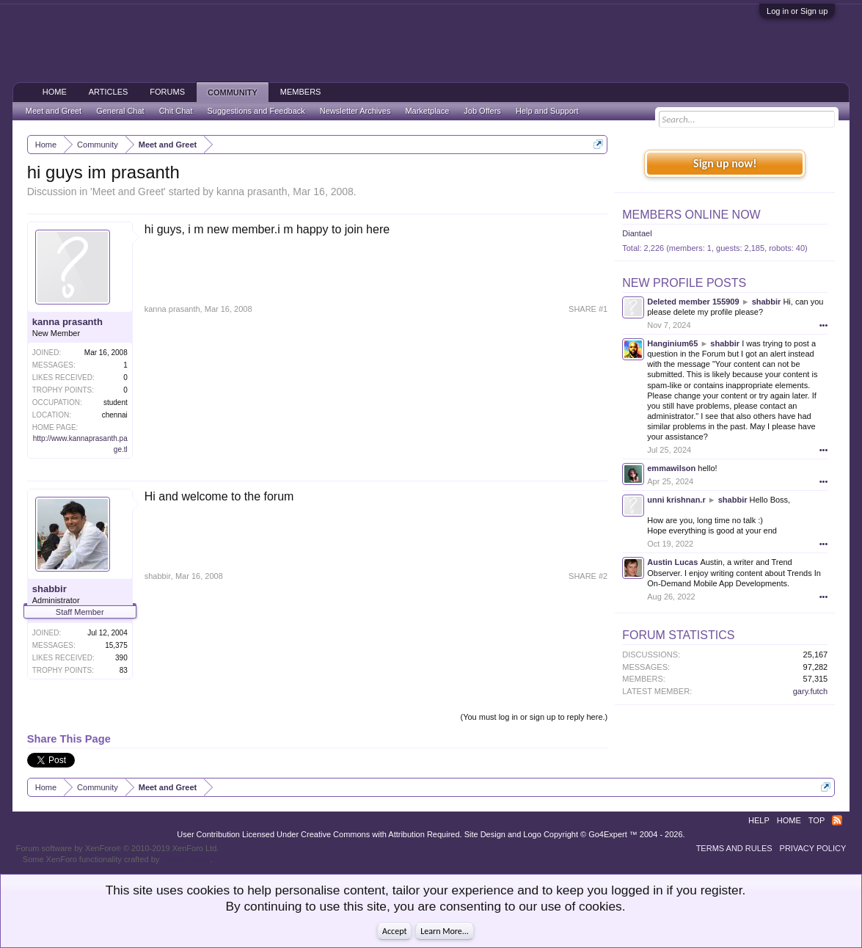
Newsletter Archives (355, 110)
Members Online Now (691, 214)
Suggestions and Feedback (255, 110)
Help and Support (547, 110)
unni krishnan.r (676, 499)
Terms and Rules (734, 848)
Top (816, 820)
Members (300, 91)
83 (124, 670)
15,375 (116, 645)
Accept (394, 931)
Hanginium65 (672, 343)
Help (759, 820)
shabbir (49, 588)
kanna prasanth (252, 191)
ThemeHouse (185, 859)
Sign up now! (724, 163)
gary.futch (810, 691)
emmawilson (671, 468)
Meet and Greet (128, 191)
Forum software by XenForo (117, 848)
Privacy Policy (813, 848)
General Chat (120, 110)
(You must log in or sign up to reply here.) (533, 716)
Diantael (636, 233)
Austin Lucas (672, 562)
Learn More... (444, 931)
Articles (108, 91)
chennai (115, 415)
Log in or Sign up (797, 11)
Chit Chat (176, 110)
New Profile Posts (684, 283)
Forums (167, 91)
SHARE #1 (588, 309)
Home (55, 91)
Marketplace (427, 110)
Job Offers (482, 110)
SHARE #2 (588, 576)
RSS (837, 820)
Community (232, 92)
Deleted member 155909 (693, 301)
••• (823, 325)
